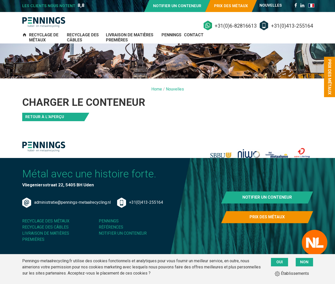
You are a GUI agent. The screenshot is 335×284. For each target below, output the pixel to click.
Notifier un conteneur (177, 6)
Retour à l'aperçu (44, 120)
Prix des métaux (231, 6)
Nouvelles (270, 5)
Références (111, 240)
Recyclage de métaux (66, 42)
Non (304, 262)
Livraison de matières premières (205, 42)
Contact (303, 42)
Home (157, 92)
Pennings (267, 42)
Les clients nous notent (53, 5)
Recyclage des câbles (130, 42)
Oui (279, 262)
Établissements (292, 273)
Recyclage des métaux (45, 234)
